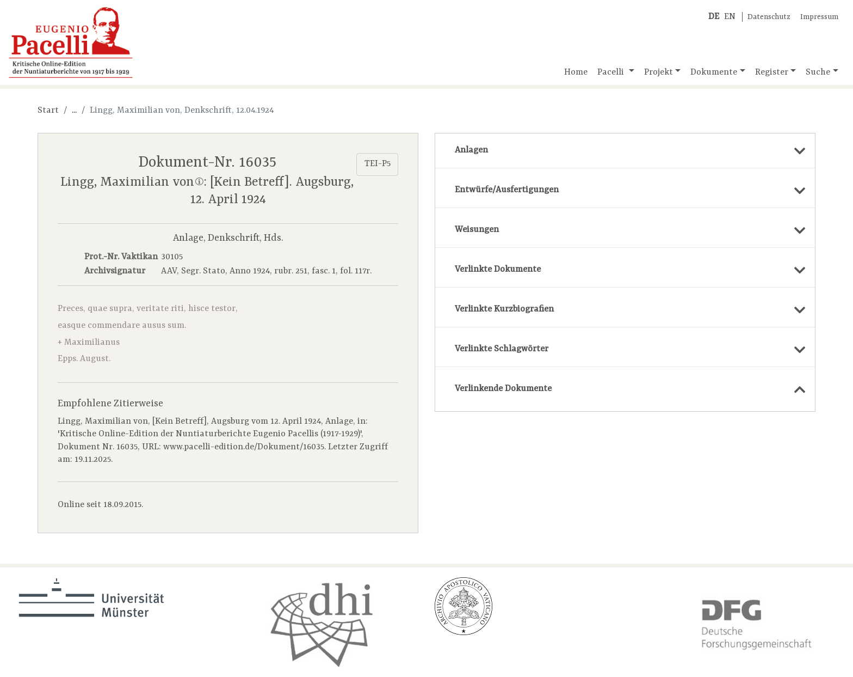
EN (729, 17)
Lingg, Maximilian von (131, 182)
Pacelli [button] (611, 72)
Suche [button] (818, 72)
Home (576, 72)
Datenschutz (768, 17)
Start (48, 110)
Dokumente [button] (713, 72)
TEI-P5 (377, 164)
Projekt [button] (658, 72)
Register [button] (771, 72)
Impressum (819, 17)
